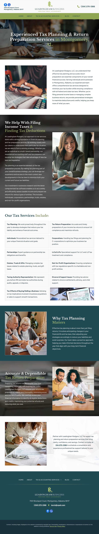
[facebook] (5, 5)
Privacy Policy (61, 526)
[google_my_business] (9, 5)
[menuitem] (21, 16)
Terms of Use (53, 526)
